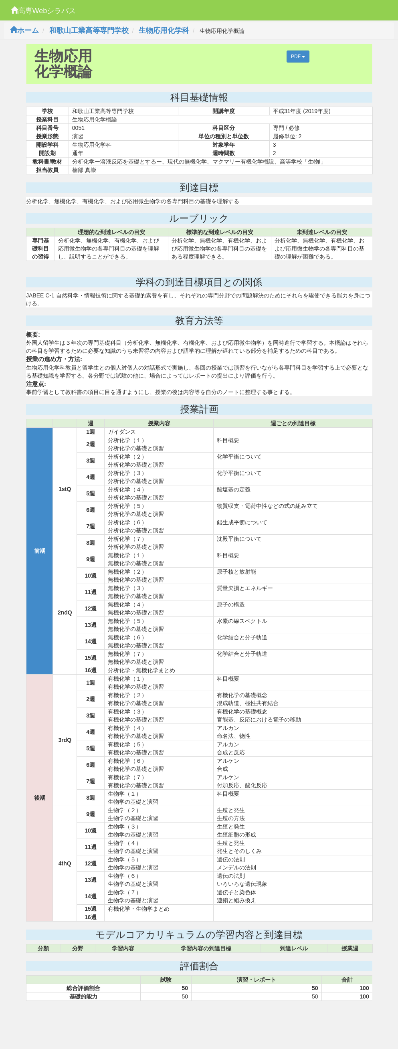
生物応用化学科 (164, 30)
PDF (298, 56)
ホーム (24, 30)
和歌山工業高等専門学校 (89, 30)
